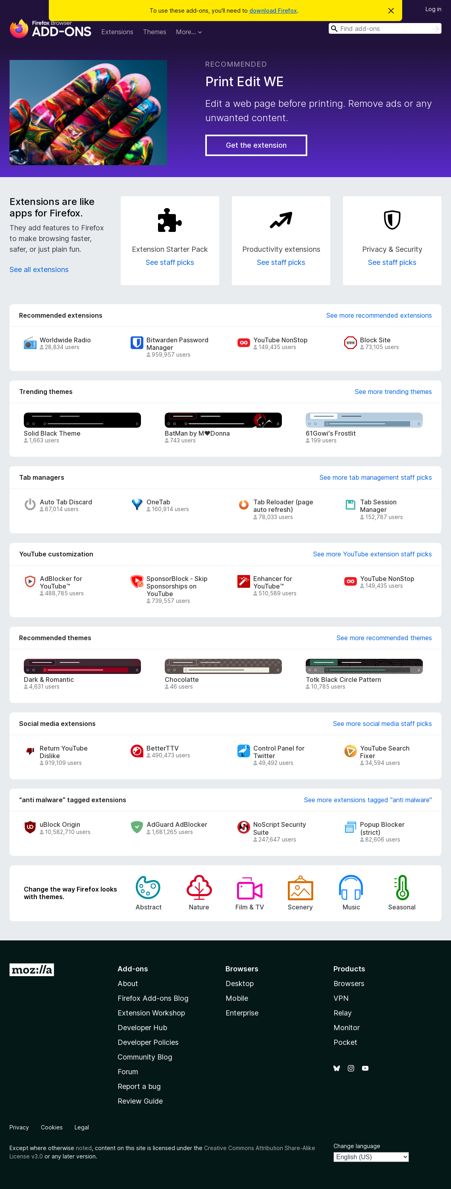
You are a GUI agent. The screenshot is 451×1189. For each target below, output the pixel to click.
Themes (154, 32)
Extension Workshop (151, 1013)
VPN (341, 998)
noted (84, 1148)
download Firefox (273, 10)
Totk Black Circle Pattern (343, 679)
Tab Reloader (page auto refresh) (283, 505)
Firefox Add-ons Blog (153, 998)
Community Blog (145, 1057)
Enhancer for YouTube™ (272, 582)
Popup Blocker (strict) (382, 828)
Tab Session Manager (378, 505)
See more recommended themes (384, 638)
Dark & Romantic (49, 679)
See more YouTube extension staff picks (372, 554)
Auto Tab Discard (66, 502)
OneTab (158, 502)
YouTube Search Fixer (385, 752)
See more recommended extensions (379, 315)
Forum (128, 1071)
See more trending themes (393, 392)
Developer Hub (142, 1027)
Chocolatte (182, 679)
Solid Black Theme (52, 433)
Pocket (345, 1042)
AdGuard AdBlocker (176, 824)
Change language (356, 1146)
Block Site (375, 340)
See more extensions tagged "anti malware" (368, 800)
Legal (82, 1127)
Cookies (52, 1127)
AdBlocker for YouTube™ (61, 582)
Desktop (240, 983)
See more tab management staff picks (376, 477)
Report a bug (139, 1086)
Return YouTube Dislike (64, 752)
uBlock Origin (60, 824)
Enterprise (242, 1013)
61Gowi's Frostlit (331, 433)
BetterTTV (162, 748)
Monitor (346, 1027)
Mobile (237, 998)
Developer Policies (148, 1042)
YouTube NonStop (280, 340)
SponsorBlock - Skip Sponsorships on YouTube (177, 586)
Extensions (117, 32)
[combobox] (385, 28)
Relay (342, 1013)
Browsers (348, 983)
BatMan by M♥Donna (197, 433)
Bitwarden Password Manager (177, 343)
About (128, 983)
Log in (433, 9)
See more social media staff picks (382, 724)
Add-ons (133, 969)
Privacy (19, 1127)
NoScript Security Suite (279, 828)
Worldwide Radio (65, 340)
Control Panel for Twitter (279, 752)
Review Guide (140, 1101)
